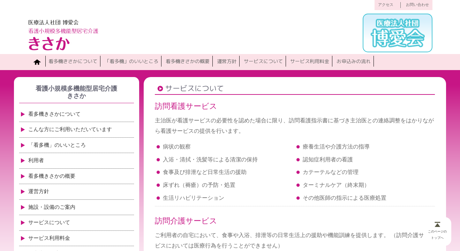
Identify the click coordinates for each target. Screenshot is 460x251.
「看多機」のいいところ (131, 61)
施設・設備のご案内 (51, 207)
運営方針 (226, 61)
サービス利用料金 (309, 61)
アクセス (385, 4)
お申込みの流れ (354, 61)
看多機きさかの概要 (188, 61)
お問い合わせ (417, 4)
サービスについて (263, 61)
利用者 (36, 160)
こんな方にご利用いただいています (70, 129)
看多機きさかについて (72, 61)
